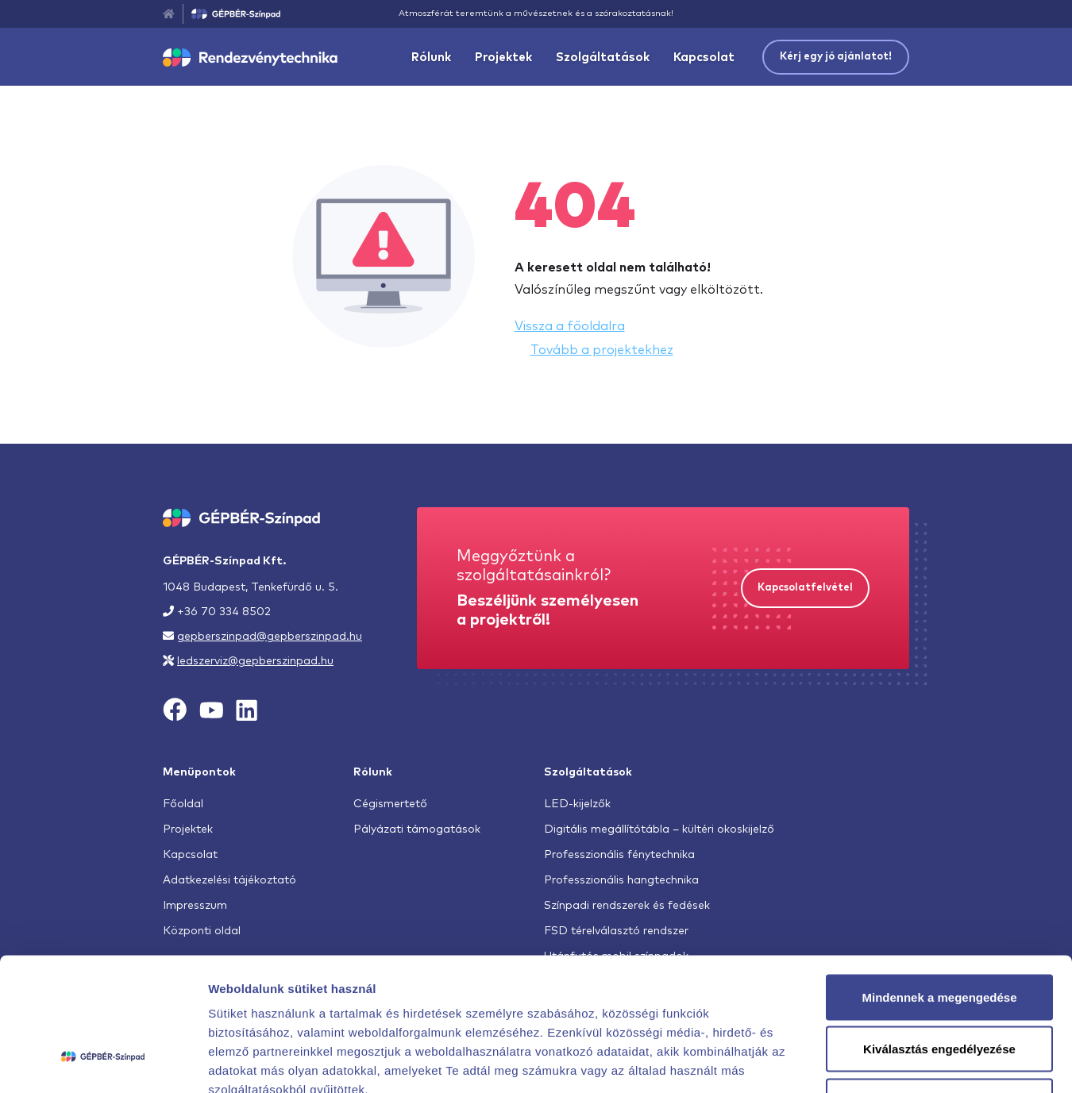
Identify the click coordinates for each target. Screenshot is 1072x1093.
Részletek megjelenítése (902, 1061)
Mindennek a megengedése (939, 884)
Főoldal (183, 804)
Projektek (503, 58)
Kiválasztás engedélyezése (939, 937)
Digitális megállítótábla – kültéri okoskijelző (659, 829)
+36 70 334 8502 (224, 612)
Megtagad (939, 988)
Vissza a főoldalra (570, 326)
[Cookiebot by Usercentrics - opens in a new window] (102, 1062)
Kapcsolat (704, 58)
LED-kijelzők (577, 804)
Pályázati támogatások (416, 829)
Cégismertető (390, 804)
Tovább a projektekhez (601, 350)
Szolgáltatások (603, 58)
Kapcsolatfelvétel (805, 588)
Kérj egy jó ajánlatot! (836, 57)
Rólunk (431, 58)
